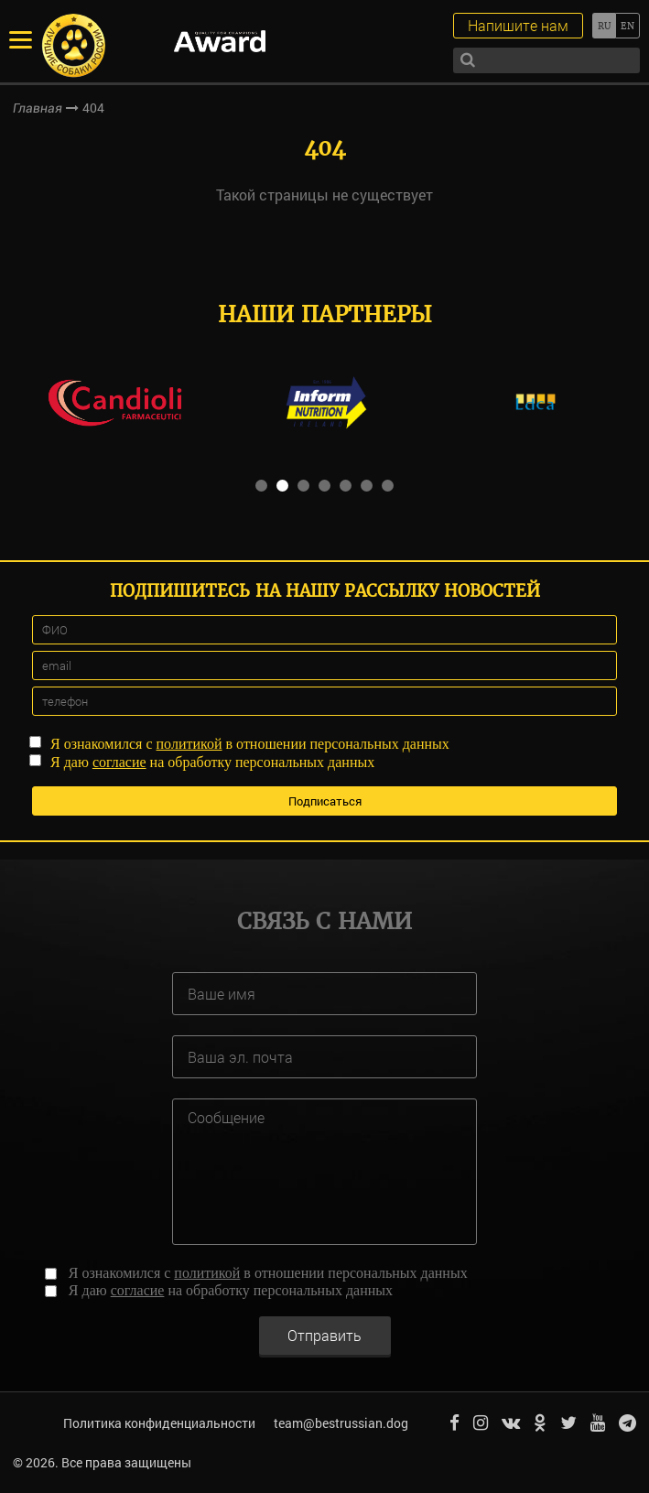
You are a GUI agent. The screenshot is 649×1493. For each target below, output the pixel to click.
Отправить (324, 1335)
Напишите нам (518, 25)
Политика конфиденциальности (159, 1423)
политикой (189, 744)
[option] (114, 402)
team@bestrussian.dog (341, 1423)
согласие (119, 762)
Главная (37, 108)
